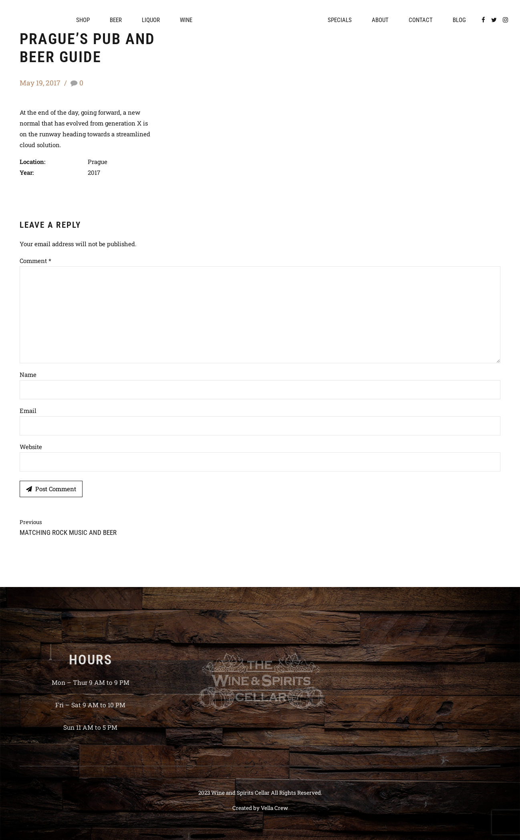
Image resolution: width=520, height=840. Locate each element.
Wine (186, 20)
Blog (459, 20)
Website (31, 447)
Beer (116, 20)
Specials (340, 20)
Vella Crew (274, 808)
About (380, 20)
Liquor (151, 20)
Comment (35, 261)
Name (28, 374)
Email (28, 411)
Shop (83, 20)
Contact (421, 20)
